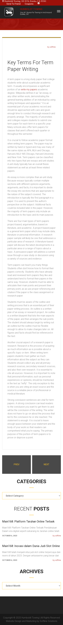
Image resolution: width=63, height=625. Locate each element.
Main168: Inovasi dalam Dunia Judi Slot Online (31, 546)
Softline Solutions (48, 621)
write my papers (29, 89)
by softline (51, 47)
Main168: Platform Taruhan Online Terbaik (28, 521)
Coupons (29, 4)
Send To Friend (13, 4)
